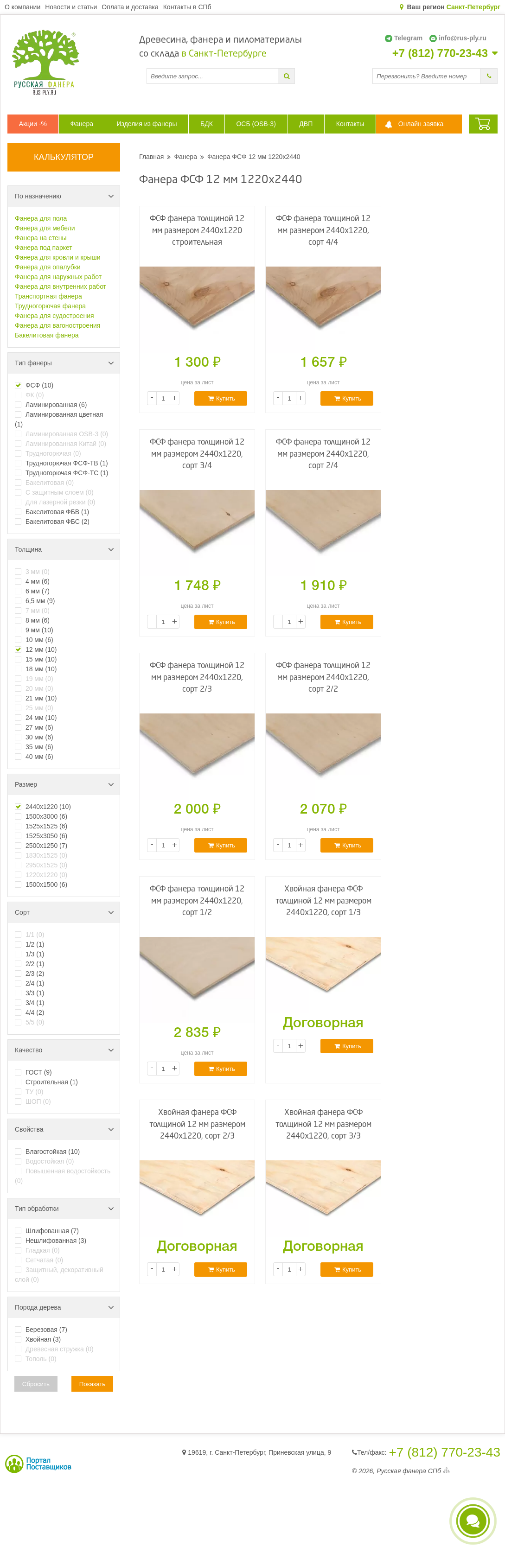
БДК (206, 123)
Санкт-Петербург (473, 7)
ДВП (306, 123)
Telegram (403, 38)
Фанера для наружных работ (58, 276)
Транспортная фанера (48, 296)
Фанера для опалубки (48, 267)
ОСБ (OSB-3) (255, 123)
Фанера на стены (41, 238)
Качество (64, 1050)
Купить (221, 398)
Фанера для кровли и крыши (58, 257)
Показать (92, 1384)
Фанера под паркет (43, 247)
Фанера (81, 123)
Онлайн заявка (420, 123)
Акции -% (33, 123)
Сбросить (36, 1384)
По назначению (64, 196)
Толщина (64, 549)
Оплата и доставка (130, 7)
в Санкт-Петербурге (224, 54)
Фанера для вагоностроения (57, 325)
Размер (64, 784)
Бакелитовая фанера (47, 335)
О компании (22, 7)
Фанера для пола (41, 218)
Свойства (64, 1129)
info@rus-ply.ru (457, 38)
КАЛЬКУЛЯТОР (64, 157)
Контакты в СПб (187, 7)
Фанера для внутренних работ (60, 286)
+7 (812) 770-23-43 (440, 53)
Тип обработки (64, 1208)
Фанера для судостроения (54, 315)
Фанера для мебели (45, 228)
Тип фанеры (64, 363)
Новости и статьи (71, 7)
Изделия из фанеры (147, 123)
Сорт (64, 912)
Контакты (350, 123)
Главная (151, 156)
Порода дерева (64, 1307)
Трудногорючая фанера (50, 306)
